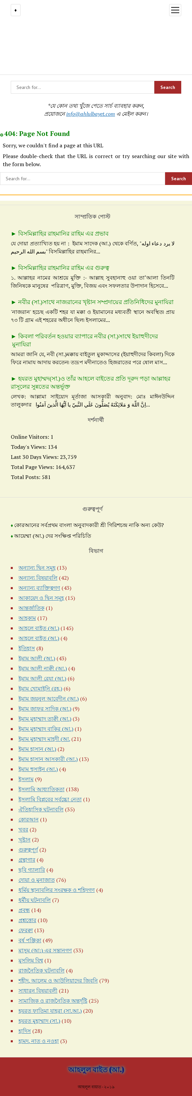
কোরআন (28, 819)
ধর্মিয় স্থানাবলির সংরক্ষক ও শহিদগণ (56, 890)
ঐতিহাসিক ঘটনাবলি (41, 809)
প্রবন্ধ (24, 910)
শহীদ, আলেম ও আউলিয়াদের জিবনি (58, 980)
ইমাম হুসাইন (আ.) (38, 769)
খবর (23, 829)
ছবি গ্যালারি (31, 869)
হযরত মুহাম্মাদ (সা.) (39, 1020)
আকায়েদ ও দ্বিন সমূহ (41, 598)
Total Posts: (26, 477)
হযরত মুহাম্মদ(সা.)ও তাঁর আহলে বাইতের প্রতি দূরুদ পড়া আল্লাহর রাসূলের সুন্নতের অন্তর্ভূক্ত (91, 382)
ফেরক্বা (25, 930)
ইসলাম (26, 779)
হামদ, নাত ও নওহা (38, 1041)
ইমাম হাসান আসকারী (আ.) (48, 759)
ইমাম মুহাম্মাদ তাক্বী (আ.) (44, 718)
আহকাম (27, 618)
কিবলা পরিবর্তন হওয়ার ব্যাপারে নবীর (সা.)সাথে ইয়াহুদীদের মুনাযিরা (84, 340)
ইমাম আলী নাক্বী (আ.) (42, 668)
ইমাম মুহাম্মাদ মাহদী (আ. (44, 739)
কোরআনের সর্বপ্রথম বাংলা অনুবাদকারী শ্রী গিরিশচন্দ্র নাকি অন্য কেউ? (89, 525)
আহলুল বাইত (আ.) (96, 1069)
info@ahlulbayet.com (90, 113)
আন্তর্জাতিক (31, 608)
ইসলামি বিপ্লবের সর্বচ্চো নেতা (50, 799)
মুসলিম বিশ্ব (30, 960)
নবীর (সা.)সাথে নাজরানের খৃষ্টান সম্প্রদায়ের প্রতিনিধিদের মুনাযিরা (96, 302)
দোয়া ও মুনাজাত (36, 880)
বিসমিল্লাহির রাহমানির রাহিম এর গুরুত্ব (63, 268)
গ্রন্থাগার (26, 859)
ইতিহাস (26, 648)
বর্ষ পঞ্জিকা (29, 940)
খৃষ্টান (24, 839)
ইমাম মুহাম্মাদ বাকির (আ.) (45, 728)
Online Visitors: (30, 436)
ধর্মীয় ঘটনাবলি (34, 900)
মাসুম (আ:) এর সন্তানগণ (45, 950)
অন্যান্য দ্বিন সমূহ (36, 567)
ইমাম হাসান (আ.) (37, 749)
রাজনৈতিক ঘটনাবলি (41, 970)
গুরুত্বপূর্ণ (28, 849)
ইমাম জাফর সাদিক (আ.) (44, 708)
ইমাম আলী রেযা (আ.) (42, 678)
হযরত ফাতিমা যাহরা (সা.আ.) (50, 1010)
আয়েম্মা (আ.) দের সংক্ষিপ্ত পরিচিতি (52, 535)
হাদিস (24, 1031)
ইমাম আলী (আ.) (36, 658)
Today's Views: (29, 446)
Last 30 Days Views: (35, 457)
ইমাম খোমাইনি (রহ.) (40, 688)
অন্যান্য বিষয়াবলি (37, 577)
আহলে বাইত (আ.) (38, 628)
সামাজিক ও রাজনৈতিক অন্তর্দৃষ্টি (52, 1000)
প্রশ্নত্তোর (27, 920)
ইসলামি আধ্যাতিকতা (41, 789)
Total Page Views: (33, 467)
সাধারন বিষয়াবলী (37, 990)
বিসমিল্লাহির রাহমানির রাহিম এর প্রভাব (63, 233)
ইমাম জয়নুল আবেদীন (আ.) (48, 698)
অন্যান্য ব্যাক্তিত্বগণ (39, 587)
